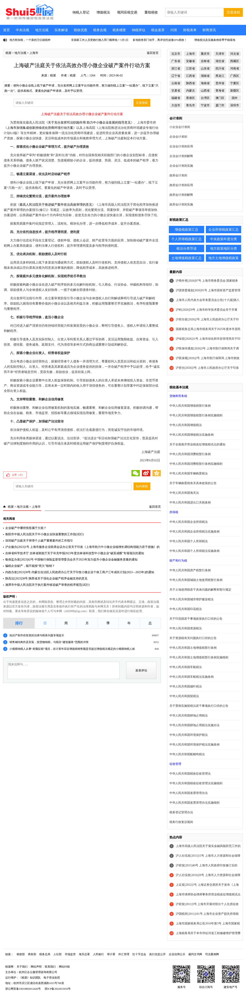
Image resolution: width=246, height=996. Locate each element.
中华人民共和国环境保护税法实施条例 (194, 744)
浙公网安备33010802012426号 (23, 988)
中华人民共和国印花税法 (185, 609)
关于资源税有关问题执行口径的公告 (193, 638)
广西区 (234, 75)
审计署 (111, 954)
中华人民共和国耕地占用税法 (188, 715)
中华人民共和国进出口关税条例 (190, 502)
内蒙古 (190, 90)
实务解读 (61, 30)
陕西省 (190, 83)
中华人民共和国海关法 (184, 492)
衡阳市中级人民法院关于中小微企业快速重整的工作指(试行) (44, 534)
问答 (174, 30)
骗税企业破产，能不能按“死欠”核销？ (30, 565)
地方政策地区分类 (223, 248)
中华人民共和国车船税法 (185, 667)
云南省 (175, 83)
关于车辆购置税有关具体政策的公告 (193, 483)
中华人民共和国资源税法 (185, 628)
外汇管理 (123, 954)
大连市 (175, 105)
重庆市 (205, 53)
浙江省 (175, 68)
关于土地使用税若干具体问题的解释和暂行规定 (200, 589)
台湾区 (205, 98)
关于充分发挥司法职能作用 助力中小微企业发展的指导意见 (89, 122)
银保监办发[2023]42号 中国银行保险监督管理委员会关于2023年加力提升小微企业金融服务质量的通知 (71, 559)
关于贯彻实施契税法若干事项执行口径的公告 (198, 705)
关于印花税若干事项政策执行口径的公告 (195, 618)
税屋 (8, 53)
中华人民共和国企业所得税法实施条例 (194, 531)
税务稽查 (119, 30)
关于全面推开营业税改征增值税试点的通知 (197, 444)
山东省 (205, 68)
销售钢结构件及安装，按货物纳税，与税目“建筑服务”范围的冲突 (49, 642)
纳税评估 (138, 30)
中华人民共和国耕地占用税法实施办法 (194, 725)
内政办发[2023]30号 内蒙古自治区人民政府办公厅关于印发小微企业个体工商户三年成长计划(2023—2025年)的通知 (79, 572)
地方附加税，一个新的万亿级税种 (29, 39)
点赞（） (18, 474)
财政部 (21, 954)
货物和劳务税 (178, 396)
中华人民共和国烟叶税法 (185, 686)
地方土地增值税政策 (223, 258)
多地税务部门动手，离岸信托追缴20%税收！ (160, 39)
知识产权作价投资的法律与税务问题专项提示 (36, 635)
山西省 (205, 90)
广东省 (175, 61)
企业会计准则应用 (181, 146)
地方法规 (42, 30)
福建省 (175, 98)
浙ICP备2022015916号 (58, 988)
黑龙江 (220, 75)
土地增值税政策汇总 (186, 258)
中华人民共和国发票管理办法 (188, 793)
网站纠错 (64, 966)
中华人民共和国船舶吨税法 (187, 754)
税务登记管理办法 (181, 812)
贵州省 (220, 83)
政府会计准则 (178, 175)
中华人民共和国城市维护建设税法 (191, 599)
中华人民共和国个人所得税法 (188, 541)
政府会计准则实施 (181, 204)
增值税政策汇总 (186, 229)
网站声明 (36, 966)
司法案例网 (212, 954)
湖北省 (220, 61)
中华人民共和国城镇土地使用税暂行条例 (195, 580)
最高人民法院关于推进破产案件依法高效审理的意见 (56, 204)
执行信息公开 (157, 954)
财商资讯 (209, 30)
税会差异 (158, 30)
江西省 (190, 75)
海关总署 (84, 954)
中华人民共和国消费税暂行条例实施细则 (195, 463)
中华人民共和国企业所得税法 (188, 521)
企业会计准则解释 (181, 156)
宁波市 (205, 105)
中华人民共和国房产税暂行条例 (190, 570)
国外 (235, 98)
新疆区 (234, 90)
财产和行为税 (178, 560)
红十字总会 (139, 954)
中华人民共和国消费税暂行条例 (190, 454)
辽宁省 (175, 75)
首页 (6, 30)
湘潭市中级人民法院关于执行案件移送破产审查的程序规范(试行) (47, 584)
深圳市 (234, 105)
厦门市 (220, 105)
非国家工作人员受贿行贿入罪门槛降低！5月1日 (99, 39)
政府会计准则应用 (181, 185)
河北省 (234, 53)
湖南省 (205, 75)
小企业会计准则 (179, 127)
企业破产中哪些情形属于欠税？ (25, 528)
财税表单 (190, 30)
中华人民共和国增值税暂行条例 (190, 405)
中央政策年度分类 (223, 239)
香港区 (190, 98)
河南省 (234, 68)
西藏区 (234, 61)
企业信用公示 (177, 954)
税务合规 (100, 30)
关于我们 (22, 966)
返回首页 (153, 53)
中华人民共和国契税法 (184, 696)
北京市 (175, 53)
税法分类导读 (186, 248)
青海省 (220, 90)
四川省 (220, 68)
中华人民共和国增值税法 (185, 425)
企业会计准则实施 (181, 165)
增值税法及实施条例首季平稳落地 (214, 39)
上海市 (33, 53)
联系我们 (50, 966)
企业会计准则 (178, 136)
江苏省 (190, 68)
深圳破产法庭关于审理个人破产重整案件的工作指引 (39, 540)
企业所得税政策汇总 (223, 229)
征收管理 (175, 764)
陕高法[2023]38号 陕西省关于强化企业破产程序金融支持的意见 (46, 578)
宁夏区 (234, 83)
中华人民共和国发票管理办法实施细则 (194, 802)
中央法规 (22, 30)
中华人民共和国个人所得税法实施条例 (194, 551)
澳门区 (220, 98)
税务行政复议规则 (181, 822)
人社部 (57, 954)
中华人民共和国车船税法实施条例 (191, 676)
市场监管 (70, 954)
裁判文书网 (195, 954)
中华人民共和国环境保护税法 (188, 734)
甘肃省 (175, 90)
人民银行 (98, 954)
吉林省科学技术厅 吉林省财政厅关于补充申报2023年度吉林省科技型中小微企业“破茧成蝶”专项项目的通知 (74, 553)
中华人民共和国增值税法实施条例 (191, 434)
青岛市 (190, 105)
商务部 (32, 954)
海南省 (205, 83)
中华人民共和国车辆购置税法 (188, 473)
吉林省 (205, 61)
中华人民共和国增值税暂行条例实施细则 (195, 415)
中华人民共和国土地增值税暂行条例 (193, 647)
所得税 (173, 512)
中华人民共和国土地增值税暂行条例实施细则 (198, 657)
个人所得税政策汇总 (186, 239)
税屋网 (9, 966)
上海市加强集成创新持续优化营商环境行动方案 (40, 127)
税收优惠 (80, 30)
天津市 (220, 53)
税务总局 (44, 954)
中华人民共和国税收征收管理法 (190, 773)
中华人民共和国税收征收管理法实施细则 (195, 783)
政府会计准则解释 (181, 194)
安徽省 (190, 61)
